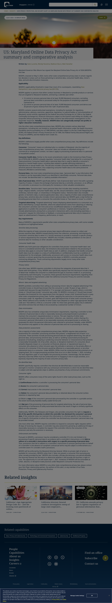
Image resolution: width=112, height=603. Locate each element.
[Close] (109, 595)
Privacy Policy (56, 599)
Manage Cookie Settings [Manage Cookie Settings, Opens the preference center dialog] (77, 595)
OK (92, 595)
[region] (56, 595)
